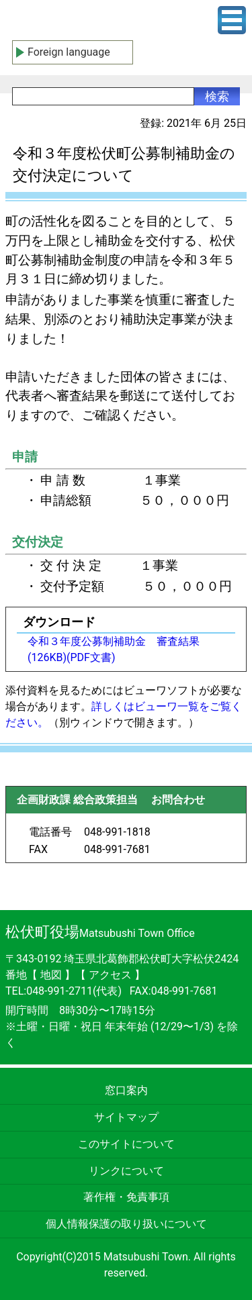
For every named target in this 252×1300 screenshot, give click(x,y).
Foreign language (69, 52)
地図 (51, 974)
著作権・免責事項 (126, 1197)
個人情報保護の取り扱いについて (126, 1223)
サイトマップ (126, 1117)
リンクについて (126, 1170)
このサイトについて (126, 1144)
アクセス (111, 974)
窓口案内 (126, 1090)
